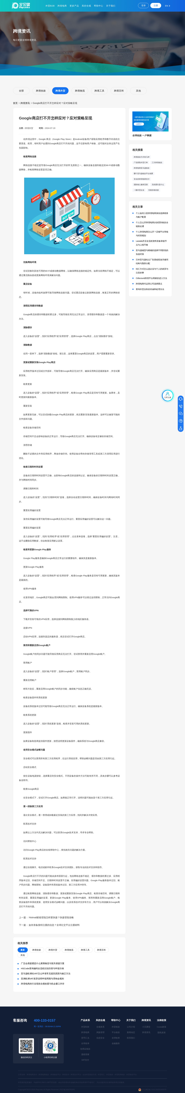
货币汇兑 (85, 1038)
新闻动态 (131, 1032)
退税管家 (85, 1054)
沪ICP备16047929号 (67, 1090)
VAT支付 (85, 1060)
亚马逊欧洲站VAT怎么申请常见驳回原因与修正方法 (45, 973)
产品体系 (85, 1020)
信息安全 (100, 1038)
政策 (161, 1027)
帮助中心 (98, 5)
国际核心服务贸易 (141, 185)
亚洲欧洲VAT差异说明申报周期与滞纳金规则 (42, 978)
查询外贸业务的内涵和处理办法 (150, 289)
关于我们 (110, 5)
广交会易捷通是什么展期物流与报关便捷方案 (42, 963)
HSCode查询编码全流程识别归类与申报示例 (42, 968)
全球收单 (85, 1043)
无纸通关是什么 (158, 185)
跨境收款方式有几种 (141, 157)
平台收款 (116, 1032)
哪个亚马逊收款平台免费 (143, 174)
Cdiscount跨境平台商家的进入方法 (151, 278)
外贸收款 (116, 1027)
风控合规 (86, 5)
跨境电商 (62, 5)
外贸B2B (50, 5)
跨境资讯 (25, 103)
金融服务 (116, 1043)
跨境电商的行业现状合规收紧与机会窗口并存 (42, 983)
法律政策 (161, 1020)
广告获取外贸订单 (141, 163)
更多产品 (74, 5)
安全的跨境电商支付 (141, 179)
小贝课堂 (146, 1027)
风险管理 (100, 1032)
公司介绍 (131, 1027)
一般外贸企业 (139, 190)
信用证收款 (85, 1049)
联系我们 (131, 1038)
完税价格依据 (153, 190)
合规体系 (100, 1027)
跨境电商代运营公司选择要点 (149, 284)
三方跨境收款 (157, 163)
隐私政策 (162, 1032)
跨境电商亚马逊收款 (141, 168)
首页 (15, 103)
